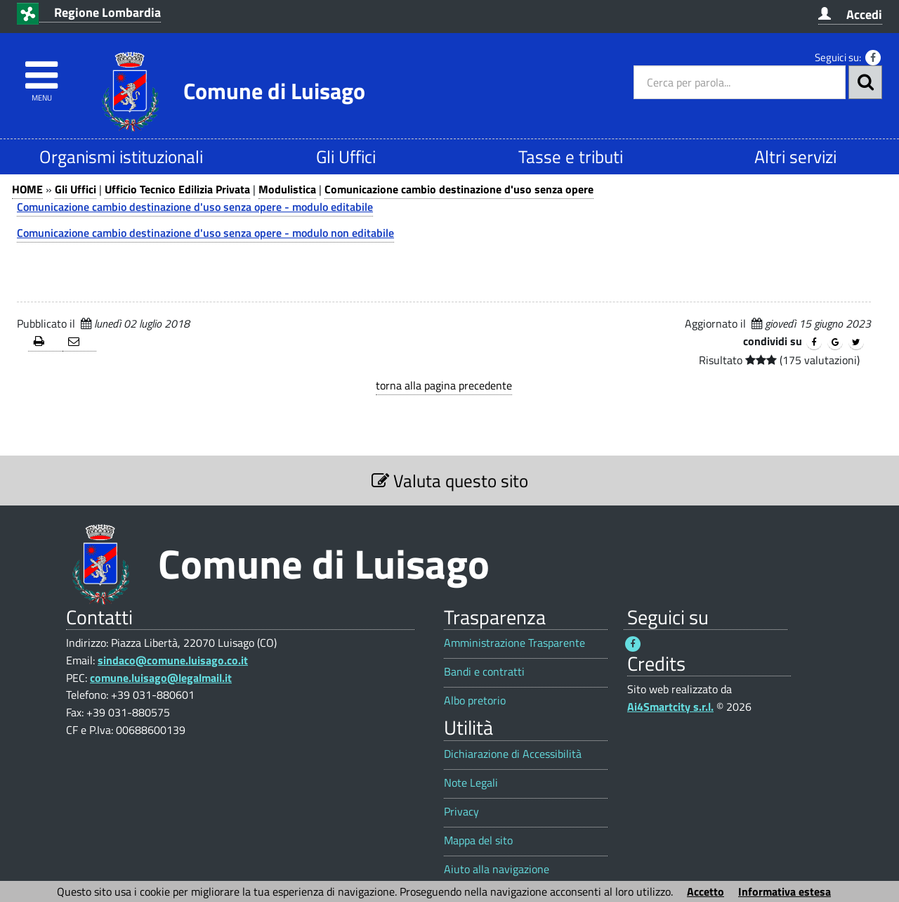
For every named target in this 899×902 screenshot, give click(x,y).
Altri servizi (795, 156)
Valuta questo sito (450, 480)
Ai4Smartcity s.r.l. (670, 706)
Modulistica (287, 189)
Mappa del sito (478, 840)
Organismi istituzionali (121, 156)
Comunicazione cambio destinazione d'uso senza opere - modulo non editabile (205, 232)
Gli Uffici (346, 156)
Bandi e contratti (484, 671)
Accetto (705, 891)
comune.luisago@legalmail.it (161, 677)
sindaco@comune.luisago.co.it (173, 660)
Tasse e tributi (570, 156)
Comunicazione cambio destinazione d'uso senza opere (458, 189)
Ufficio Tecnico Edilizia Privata (177, 189)
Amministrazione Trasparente (514, 643)
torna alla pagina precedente (444, 385)
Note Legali (471, 783)
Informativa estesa (784, 891)
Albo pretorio (475, 700)
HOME (27, 189)
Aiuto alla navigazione (496, 869)
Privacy (461, 811)
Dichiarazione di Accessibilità (513, 754)
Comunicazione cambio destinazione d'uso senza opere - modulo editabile (195, 206)
